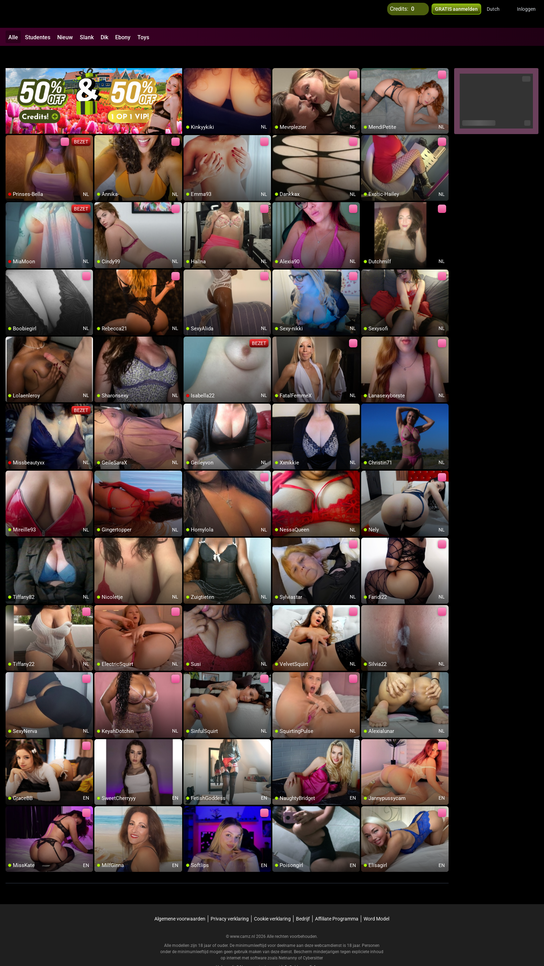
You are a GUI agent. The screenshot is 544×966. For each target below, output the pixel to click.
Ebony (122, 37)
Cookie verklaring (272, 900)
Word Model (376, 900)
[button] (497, 14)
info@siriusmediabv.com (304, 949)
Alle (13, 37)
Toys (143, 37)
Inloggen (526, 14)
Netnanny (288, 940)
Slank (87, 37)
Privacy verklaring (230, 900)
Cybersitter (313, 940)
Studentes (37, 37)
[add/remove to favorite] (189, 55)
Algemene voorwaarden (179, 900)
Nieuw (65, 37)
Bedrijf (303, 900)
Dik (104, 37)
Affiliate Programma (336, 900)
